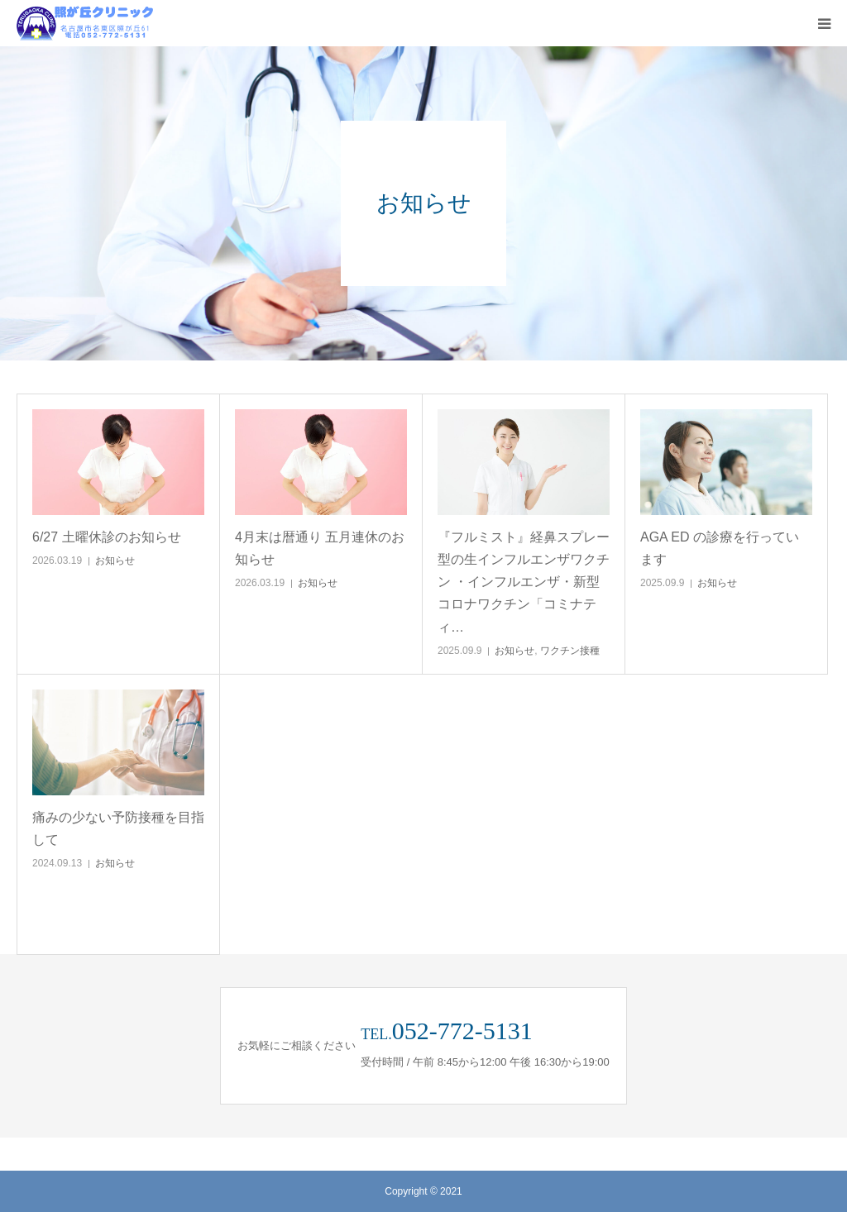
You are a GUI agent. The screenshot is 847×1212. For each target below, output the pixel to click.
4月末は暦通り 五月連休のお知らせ (319, 548)
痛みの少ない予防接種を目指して (118, 828)
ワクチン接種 (570, 650)
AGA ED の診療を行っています (719, 548)
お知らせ (115, 560)
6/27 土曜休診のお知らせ (106, 537)
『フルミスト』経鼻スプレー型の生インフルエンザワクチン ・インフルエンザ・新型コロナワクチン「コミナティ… (524, 582)
